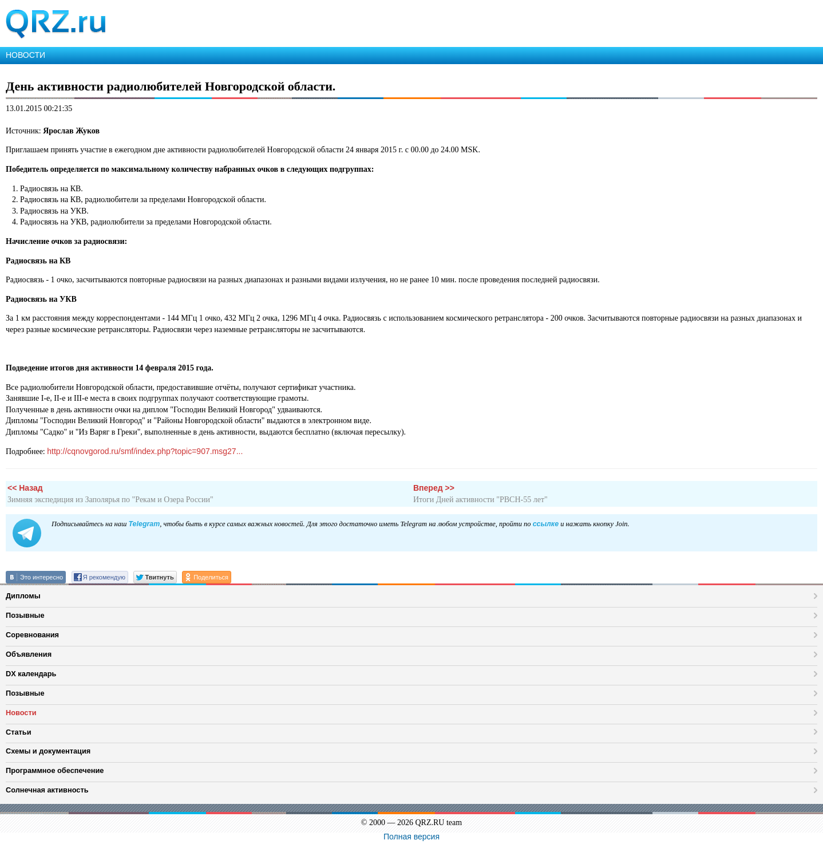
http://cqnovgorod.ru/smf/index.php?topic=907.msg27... (145, 451)
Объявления (29, 654)
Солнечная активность (47, 790)
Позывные (25, 615)
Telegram (144, 524)
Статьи (18, 732)
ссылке (546, 524)
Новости (21, 712)
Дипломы (23, 595)
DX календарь (31, 673)
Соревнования (32, 634)
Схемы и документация (48, 751)
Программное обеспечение (55, 770)
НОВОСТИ (25, 55)
